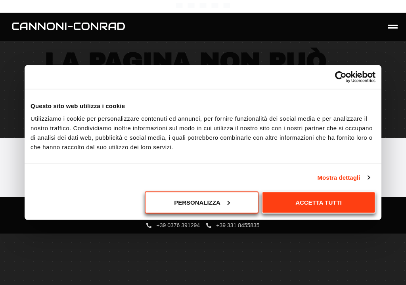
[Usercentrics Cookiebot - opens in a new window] (340, 77)
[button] (392, 26)
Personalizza (202, 202)
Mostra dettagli (338, 177)
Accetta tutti (318, 202)
